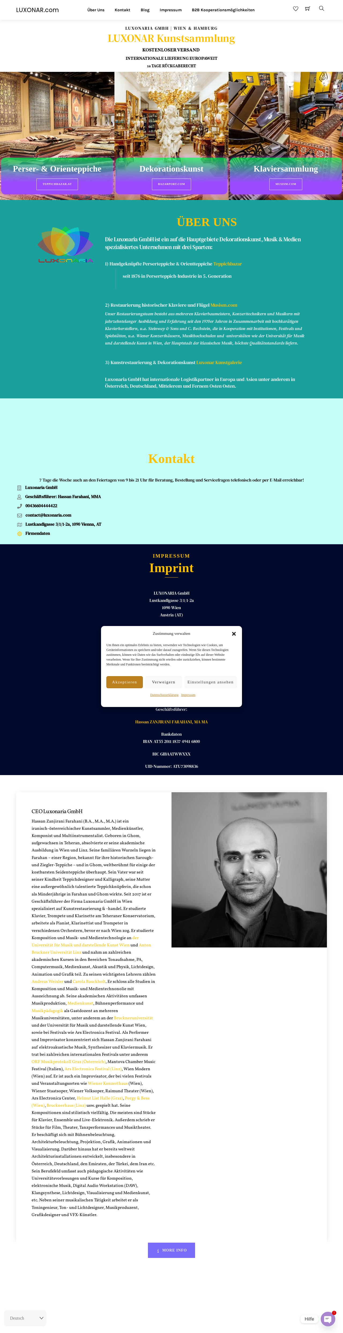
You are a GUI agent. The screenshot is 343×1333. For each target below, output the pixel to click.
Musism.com (285, 184)
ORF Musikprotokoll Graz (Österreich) (69, 1015)
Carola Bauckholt (89, 935)
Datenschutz (202, 1324)
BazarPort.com (171, 184)
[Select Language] (25, 1318)
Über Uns (96, 10)
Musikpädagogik (47, 964)
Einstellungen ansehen (211, 682)
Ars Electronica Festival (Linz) (93, 1022)
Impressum (188, 695)
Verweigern (163, 682)
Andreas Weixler (48, 935)
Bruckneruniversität (133, 972)
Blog (145, 10)
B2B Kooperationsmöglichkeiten (223, 10)
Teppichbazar (227, 259)
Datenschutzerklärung (164, 695)
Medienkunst (80, 957)
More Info (171, 1203)
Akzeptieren (124, 682)
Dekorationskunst (172, 169)
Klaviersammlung (286, 169)
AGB (185, 1324)
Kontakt (122, 10)
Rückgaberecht (142, 1324)
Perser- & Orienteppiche (57, 169)
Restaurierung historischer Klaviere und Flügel (160, 300)
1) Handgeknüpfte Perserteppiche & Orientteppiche (158, 259)
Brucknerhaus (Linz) (66, 1059)
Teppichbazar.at (57, 184)
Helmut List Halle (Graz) (100, 1052)
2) (108, 300)
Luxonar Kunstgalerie (219, 357)
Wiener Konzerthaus (107, 1037)
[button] (234, 633)
